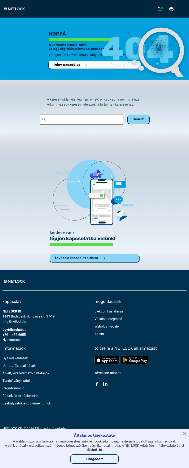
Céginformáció (13, 388)
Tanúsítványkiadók (17, 381)
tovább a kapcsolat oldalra (80, 258)
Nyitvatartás (12, 340)
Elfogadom (95, 459)
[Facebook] (97, 383)
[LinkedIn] (105, 383)
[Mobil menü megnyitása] (182, 9)
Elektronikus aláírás (108, 311)
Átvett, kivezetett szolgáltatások (26, 373)
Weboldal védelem (108, 326)
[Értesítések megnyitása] (160, 8)
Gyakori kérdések (15, 358)
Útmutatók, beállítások (19, 366)
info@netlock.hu (15, 321)
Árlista (99, 334)
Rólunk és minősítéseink (20, 396)
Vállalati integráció (108, 319)
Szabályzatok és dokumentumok (27, 403)
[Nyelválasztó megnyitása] (171, 9)
